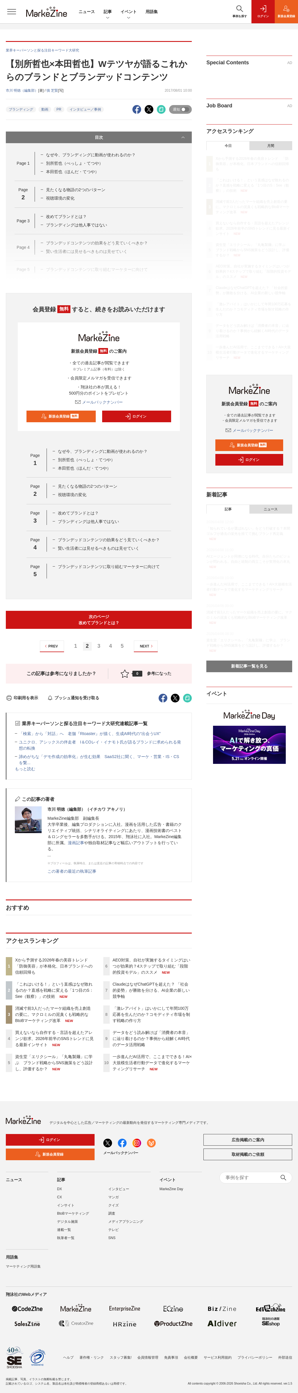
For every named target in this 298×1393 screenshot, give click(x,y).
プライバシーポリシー (254, 1357)
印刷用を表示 (22, 697)
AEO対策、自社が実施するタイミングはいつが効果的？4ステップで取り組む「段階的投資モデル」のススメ (152, 966)
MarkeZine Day (171, 1189)
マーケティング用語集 (23, 1266)
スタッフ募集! (121, 1357)
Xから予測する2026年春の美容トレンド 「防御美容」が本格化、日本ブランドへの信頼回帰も (54, 966)
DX (59, 1189)
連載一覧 (64, 1230)
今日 (228, 146)
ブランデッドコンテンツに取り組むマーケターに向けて (109, 566)
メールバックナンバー (99, 402)
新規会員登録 (60, 416)
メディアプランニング (125, 1222)
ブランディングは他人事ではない (76, 225)
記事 (108, 12)
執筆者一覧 (65, 1238)
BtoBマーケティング (73, 1213)
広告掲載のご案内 (248, 1140)
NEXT (147, 646)
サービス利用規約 (218, 1357)
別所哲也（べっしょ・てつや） (74, 163)
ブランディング (21, 109)
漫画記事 (76, 842)
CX (59, 1197)
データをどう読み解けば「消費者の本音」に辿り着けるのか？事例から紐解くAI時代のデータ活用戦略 (151, 1038)
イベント (128, 12)
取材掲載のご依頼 (248, 1154)
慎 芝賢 (52, 90)
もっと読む (25, 768)
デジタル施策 (67, 1222)
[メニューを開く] (11, 11)
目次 (140, 137)
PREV (50, 646)
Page (23, 163)
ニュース (87, 11)
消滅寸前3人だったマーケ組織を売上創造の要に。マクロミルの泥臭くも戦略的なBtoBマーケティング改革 (53, 1014)
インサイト (65, 1205)
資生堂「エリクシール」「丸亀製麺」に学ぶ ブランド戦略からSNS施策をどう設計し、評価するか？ (54, 1062)
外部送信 (285, 1357)
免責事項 (171, 1357)
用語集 (152, 11)
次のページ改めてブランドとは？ (99, 619)
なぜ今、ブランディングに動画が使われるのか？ (91, 154)
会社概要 (191, 1357)
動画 (44, 109)
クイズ (113, 1205)
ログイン (135, 416)
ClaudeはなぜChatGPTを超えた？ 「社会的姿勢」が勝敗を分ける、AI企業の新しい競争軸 (151, 990)
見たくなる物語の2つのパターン (75, 189)
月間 (270, 146)
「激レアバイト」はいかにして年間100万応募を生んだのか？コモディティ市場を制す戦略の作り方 (151, 1014)
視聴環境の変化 (60, 198)
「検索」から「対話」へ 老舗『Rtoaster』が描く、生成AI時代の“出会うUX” (90, 733)
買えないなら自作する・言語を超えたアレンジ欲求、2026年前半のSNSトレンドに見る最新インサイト (54, 1038)
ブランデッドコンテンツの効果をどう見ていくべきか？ (109, 539)
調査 (111, 1213)
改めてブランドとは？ (66, 216)
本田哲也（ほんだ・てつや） (72, 171)
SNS (112, 1238)
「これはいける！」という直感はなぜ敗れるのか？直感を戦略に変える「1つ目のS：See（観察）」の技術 (54, 990)
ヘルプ (68, 1357)
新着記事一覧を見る (249, 666)
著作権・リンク (91, 1357)
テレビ (113, 1230)
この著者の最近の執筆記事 (71, 871)
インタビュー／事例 (85, 109)
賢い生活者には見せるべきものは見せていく (98, 548)
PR (58, 109)
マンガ (113, 1197)
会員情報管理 (147, 1357)
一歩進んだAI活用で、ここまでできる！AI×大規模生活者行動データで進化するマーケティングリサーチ (152, 1062)
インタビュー (118, 1189)
